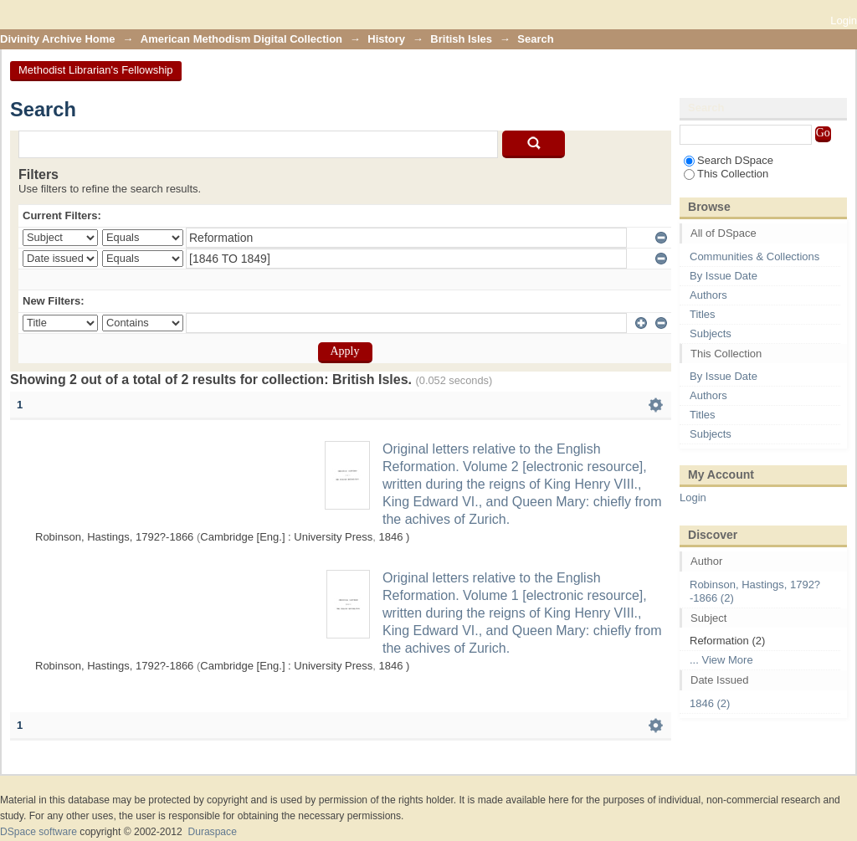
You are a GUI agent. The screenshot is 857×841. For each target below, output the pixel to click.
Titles (703, 314)
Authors (708, 295)
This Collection (726, 173)
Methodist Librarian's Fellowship (95, 70)
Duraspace (211, 832)
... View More (721, 660)
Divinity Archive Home (57, 39)
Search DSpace (728, 160)
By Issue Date (723, 275)
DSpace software (38, 832)
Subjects (710, 333)
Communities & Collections (754, 256)
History (386, 39)
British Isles (461, 39)
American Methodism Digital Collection (241, 39)
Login (843, 20)
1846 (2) (710, 703)
